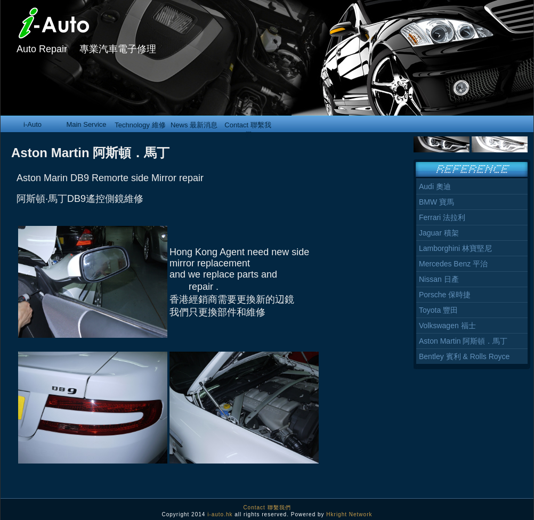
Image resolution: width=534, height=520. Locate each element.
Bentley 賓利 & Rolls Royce (464, 356)
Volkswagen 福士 (447, 325)
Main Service (86, 124)
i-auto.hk (219, 514)
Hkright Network (349, 514)
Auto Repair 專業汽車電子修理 (86, 49)
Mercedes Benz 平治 (453, 263)
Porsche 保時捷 (445, 294)
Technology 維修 (140, 125)
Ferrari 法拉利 (442, 217)
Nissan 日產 (439, 279)
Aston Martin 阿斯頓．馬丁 (463, 341)
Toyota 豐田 (438, 310)
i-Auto (32, 124)
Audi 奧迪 (435, 186)
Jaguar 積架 (439, 233)
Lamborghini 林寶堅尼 (455, 248)
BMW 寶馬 (436, 202)
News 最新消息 (194, 125)
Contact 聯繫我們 (247, 126)
